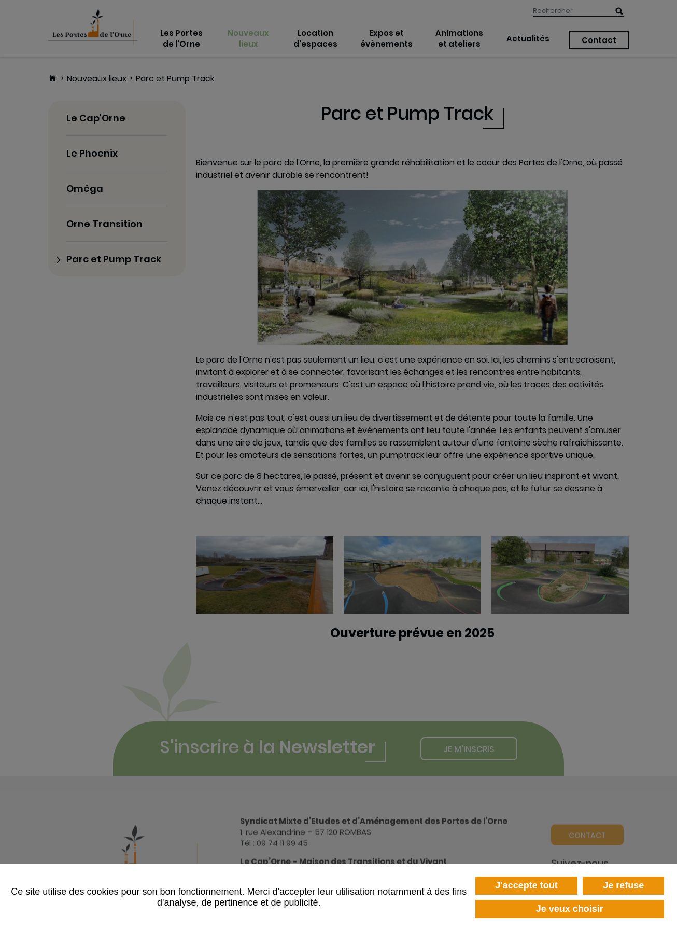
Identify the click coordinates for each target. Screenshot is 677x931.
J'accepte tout (526, 885)
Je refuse (623, 885)
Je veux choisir (569, 909)
